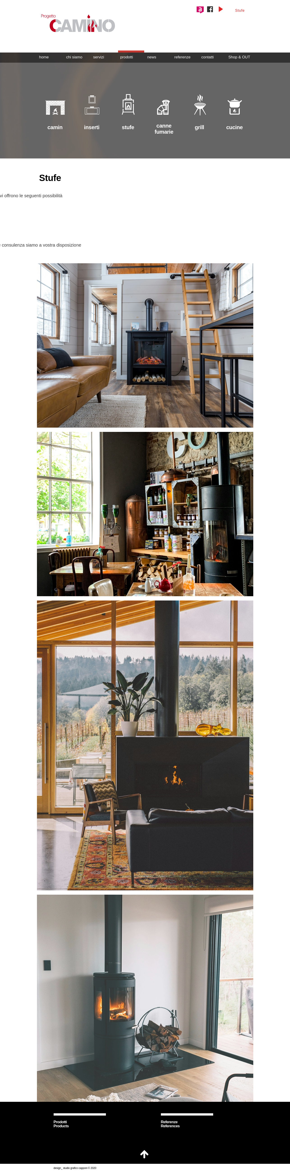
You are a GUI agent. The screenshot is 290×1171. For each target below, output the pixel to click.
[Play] (220, 9)
